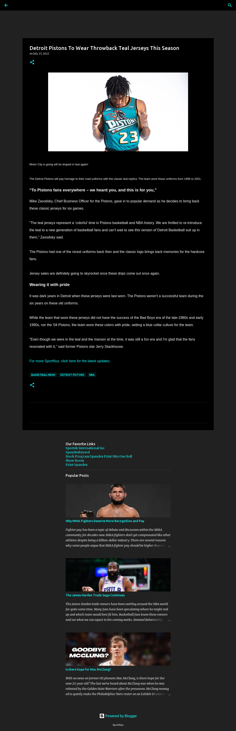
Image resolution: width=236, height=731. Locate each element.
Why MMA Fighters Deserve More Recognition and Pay (105, 521)
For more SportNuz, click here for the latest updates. (70, 361)
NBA (91, 374)
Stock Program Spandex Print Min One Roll (99, 456)
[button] (32, 62)
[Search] (18, 5)
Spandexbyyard (78, 452)
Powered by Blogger (118, 716)
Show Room (75, 461)
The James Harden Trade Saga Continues (95, 595)
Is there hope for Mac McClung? (88, 669)
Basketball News (43, 374)
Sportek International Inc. (85, 448)
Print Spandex (76, 465)
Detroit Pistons (72, 374)
